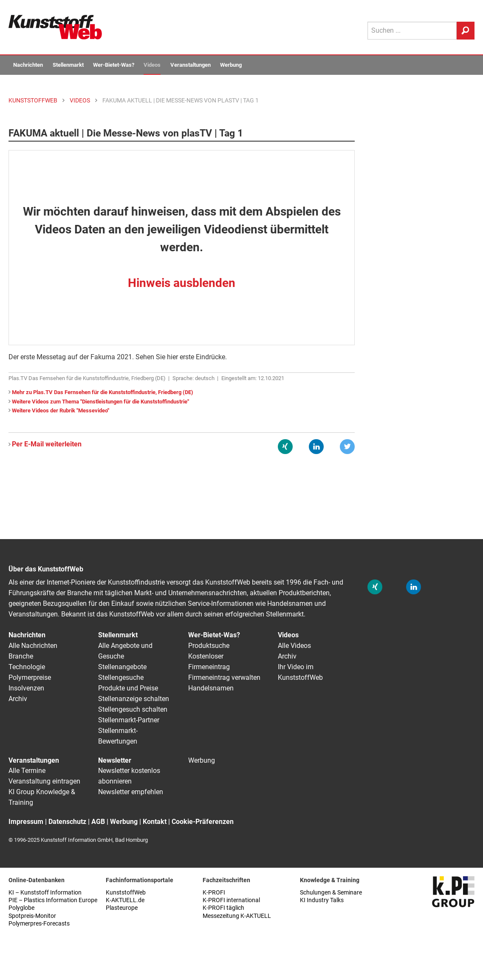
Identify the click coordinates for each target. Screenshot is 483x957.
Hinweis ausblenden (181, 283)
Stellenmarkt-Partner (128, 720)
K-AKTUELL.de (125, 900)
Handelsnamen (211, 688)
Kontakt (155, 822)
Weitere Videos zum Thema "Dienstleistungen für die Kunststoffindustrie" (100, 401)
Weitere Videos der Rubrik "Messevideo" (60, 410)
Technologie (26, 667)
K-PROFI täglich (223, 908)
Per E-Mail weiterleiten (47, 444)
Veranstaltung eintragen (44, 781)
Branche (20, 656)
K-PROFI (214, 892)
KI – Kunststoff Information (45, 892)
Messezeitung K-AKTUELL (237, 916)
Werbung (231, 65)
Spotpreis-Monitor (32, 916)
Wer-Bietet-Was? (113, 65)
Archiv (17, 699)
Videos (152, 65)
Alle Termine (26, 771)
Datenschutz (67, 822)
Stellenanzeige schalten (133, 699)
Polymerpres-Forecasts (39, 923)
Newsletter (114, 760)
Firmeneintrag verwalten (224, 677)
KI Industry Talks (322, 900)
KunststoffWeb (126, 892)
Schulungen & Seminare (331, 892)
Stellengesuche (121, 677)
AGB (98, 822)
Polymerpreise (29, 677)
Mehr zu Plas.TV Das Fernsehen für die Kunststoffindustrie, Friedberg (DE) (102, 392)
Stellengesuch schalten (132, 709)
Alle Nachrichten (32, 646)
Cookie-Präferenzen (203, 822)
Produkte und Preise (128, 688)
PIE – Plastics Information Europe (52, 900)
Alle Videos (294, 646)
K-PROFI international (231, 900)
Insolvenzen (26, 688)
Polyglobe (21, 908)
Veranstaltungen (190, 65)
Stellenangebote (122, 667)
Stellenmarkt (68, 65)
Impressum (25, 822)
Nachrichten (28, 65)
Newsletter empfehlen (130, 792)
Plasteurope (122, 908)
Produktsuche (208, 646)
